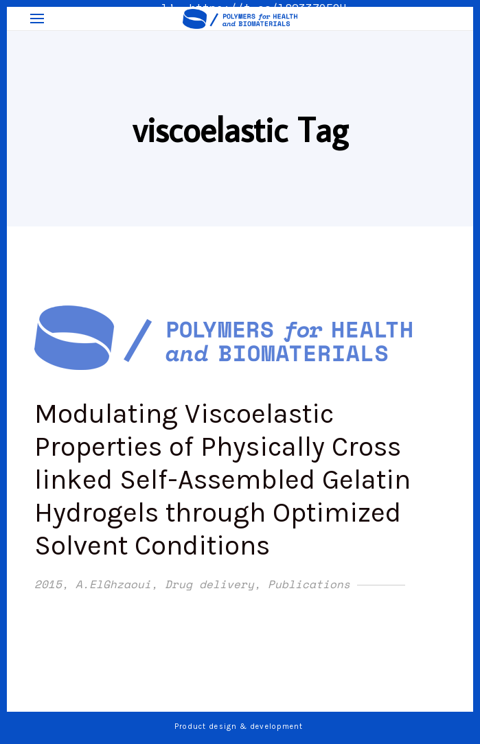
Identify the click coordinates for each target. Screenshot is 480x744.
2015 (48, 584)
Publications (309, 584)
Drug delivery (209, 584)
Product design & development (240, 726)
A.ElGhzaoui (113, 584)
